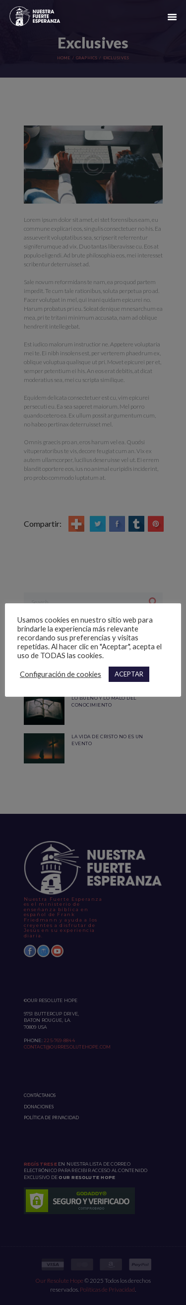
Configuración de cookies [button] (60, 674)
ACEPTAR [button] (129, 674)
